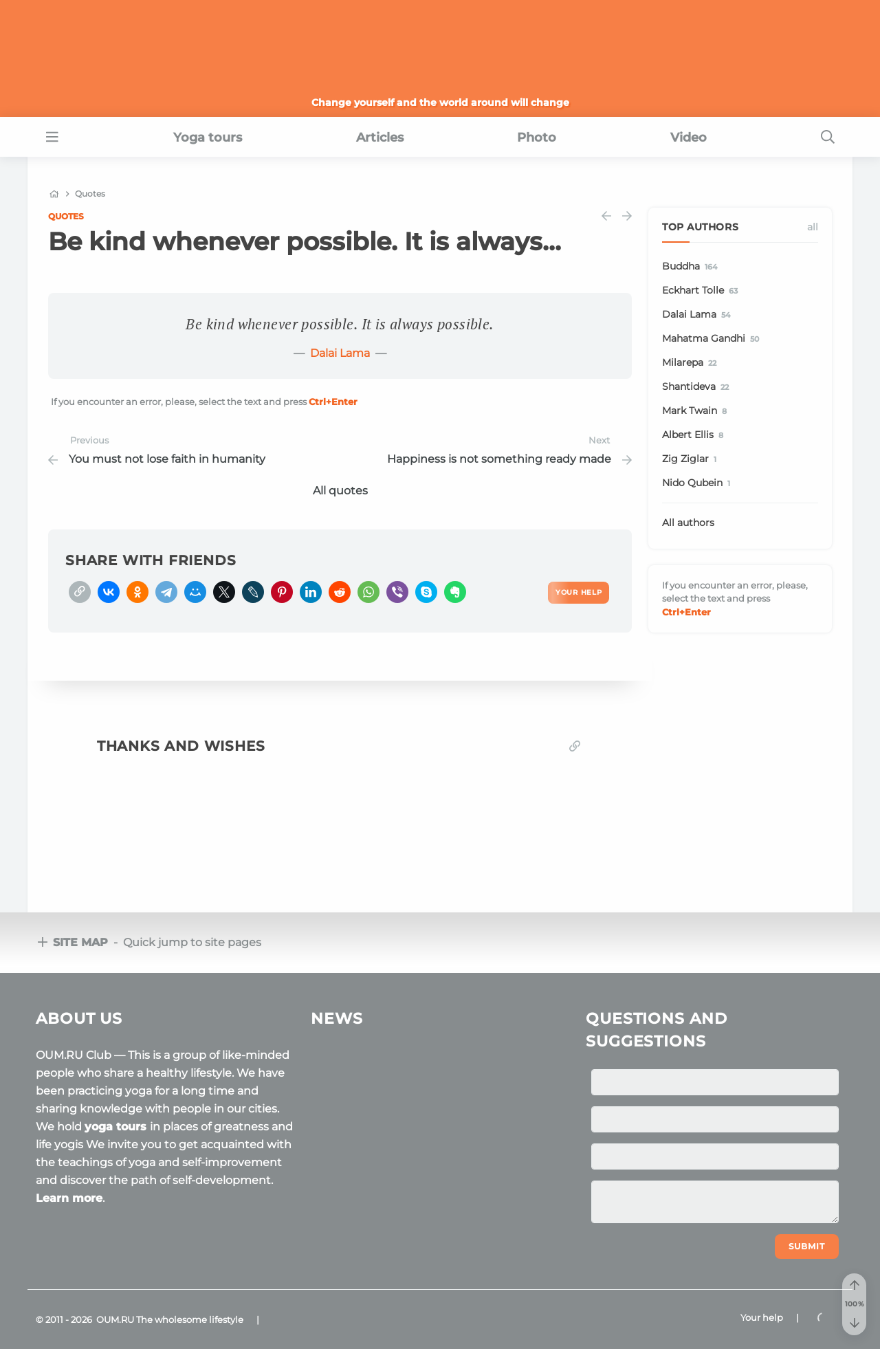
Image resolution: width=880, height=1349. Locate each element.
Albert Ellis (695, 435)
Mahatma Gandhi (713, 339)
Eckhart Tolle (702, 291)
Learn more (69, 1198)
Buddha (692, 267)
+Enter (333, 401)
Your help (761, 1317)
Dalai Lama (340, 353)
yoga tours (117, 1126)
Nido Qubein (698, 483)
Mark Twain (697, 411)
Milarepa (691, 363)
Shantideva (698, 387)
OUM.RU (115, 1319)
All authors (688, 522)
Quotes (66, 216)
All (812, 227)
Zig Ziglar (691, 459)
